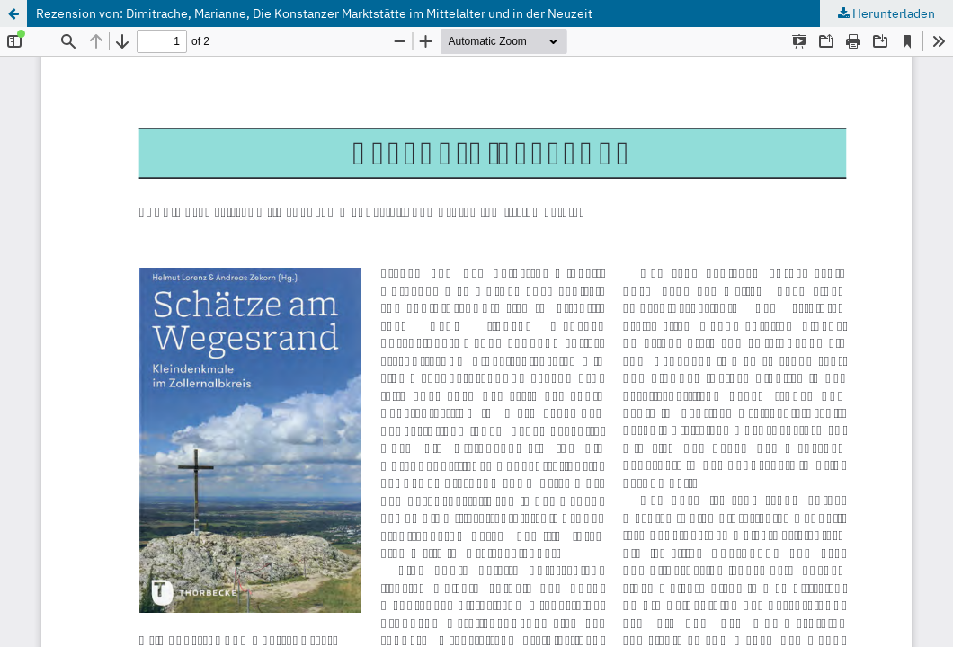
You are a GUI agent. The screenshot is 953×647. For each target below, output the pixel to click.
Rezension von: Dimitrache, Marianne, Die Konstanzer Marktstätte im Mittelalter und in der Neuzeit (314, 13)
